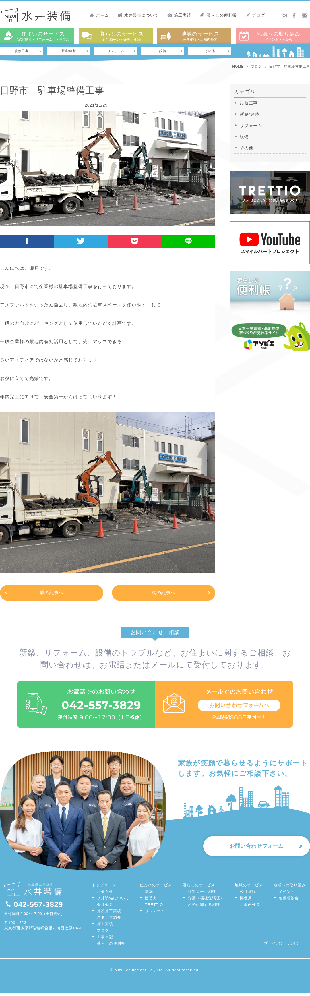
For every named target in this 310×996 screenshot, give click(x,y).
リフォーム (116, 51)
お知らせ (105, 894)
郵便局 (246, 901)
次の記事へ (164, 593)
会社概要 (105, 907)
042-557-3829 (34, 907)
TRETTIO (154, 907)
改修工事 (21, 51)
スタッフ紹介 (109, 920)
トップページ (104, 888)
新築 (149, 894)
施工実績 (179, 15)
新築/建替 (68, 51)
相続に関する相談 (204, 907)
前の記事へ (52, 593)
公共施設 (248, 894)
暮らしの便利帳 (218, 15)
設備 (162, 51)
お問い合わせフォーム (252, 850)
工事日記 (105, 940)
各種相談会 (289, 901)
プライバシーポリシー (284, 946)
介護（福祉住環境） (206, 901)
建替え (151, 901)
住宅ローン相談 (202, 894)
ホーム (99, 15)
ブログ (255, 15)
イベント (287, 894)
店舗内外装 (250, 907)
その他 (210, 51)
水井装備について (138, 15)
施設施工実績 (109, 914)
